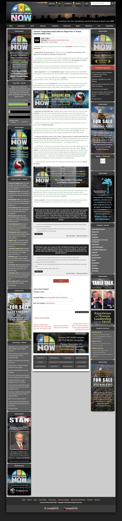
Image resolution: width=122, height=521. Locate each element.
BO (59, 3)
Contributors (68, 3)
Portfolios (40, 363)
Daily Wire (46, 42)
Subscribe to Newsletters (78, 500)
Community (55, 26)
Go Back (61, 281)
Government (21, 26)
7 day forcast (105, 156)
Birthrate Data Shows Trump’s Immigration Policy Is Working (16, 381)
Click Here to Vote (13, 120)
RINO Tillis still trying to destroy (17, 399)
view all (23, 83)
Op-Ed (32, 26)
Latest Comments (41, 367)
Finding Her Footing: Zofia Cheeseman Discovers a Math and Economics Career (102, 94)
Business (43, 26)
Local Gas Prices (97, 332)
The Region (95, 268)
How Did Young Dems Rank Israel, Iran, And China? (18, 361)
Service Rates (43, 500)
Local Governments (97, 247)
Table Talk (51, 3)
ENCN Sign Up (54, 359)
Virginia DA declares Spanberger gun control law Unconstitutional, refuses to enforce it (18, 403)
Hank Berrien (36, 48)
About (35, 500)
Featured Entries (68, 367)
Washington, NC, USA (103, 164)
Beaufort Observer (81, 359)
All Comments (12, 285)
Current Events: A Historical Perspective (61, 363)
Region (78, 26)
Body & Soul (67, 26)
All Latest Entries (13, 408)
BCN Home (68, 359)
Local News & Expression (99, 250)
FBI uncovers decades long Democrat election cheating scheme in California (19, 376)
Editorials (56, 328)
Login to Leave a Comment (42, 319)
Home (11, 26)
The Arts (94, 265)
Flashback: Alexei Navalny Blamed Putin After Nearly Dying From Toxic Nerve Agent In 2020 (42, 327)
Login (86, 3)
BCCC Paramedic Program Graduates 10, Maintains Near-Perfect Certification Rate (18, 355)
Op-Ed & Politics (63, 328)
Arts (99, 26)
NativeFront (88, 26)
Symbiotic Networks (97, 348)
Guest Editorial (64, 326)
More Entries (53, 42)
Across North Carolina (98, 229)
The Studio (95, 271)
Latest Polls (54, 367)
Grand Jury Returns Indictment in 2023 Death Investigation (103, 85)
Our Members (40, 359)
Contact (29, 500)
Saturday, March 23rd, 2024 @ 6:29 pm (58, 40)
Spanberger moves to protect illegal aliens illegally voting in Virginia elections (18, 349)
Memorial (94, 252)
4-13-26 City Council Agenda (100, 89)
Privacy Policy (52, 500)
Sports (94, 260)
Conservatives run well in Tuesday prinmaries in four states (17, 366)
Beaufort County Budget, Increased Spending (18, 371)
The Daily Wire (69, 46)
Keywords (97, 500)
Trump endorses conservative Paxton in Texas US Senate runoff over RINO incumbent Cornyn (18, 387)
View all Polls (24, 121)
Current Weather (81, 363)
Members (78, 3)
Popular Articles (96, 341)
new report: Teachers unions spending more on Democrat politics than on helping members (19, 394)
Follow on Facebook (63, 500)
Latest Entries (81, 367)
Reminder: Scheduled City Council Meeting (101, 80)
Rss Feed (90, 500)
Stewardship (109, 26)
